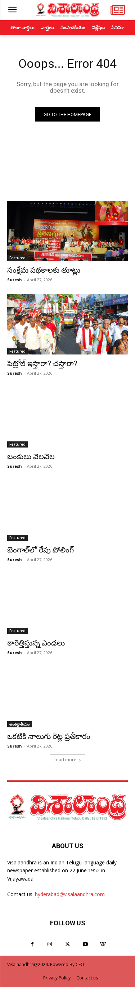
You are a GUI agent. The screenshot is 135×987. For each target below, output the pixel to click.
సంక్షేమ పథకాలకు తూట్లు (43, 270)
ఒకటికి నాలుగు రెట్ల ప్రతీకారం (48, 736)
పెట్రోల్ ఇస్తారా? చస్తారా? (42, 363)
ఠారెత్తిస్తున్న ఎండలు (36, 643)
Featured (17, 257)
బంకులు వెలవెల (31, 456)
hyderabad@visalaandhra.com (70, 894)
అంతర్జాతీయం (19, 724)
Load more (67, 760)
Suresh (14, 279)
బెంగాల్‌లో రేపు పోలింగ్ (40, 550)
